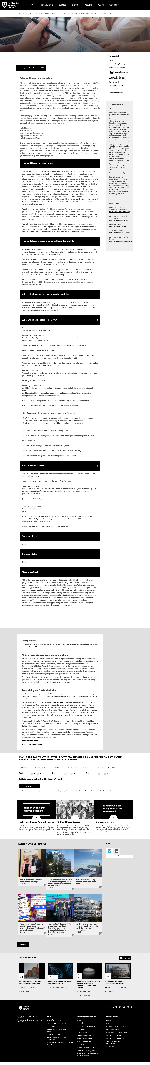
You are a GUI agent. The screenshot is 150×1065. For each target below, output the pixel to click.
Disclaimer (80, 1047)
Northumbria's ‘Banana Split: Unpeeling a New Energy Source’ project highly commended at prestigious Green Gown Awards (59, 931)
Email (21, 776)
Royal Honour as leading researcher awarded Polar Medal (86, 885)
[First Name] (26, 770)
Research (80, 1026)
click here (110, 794)
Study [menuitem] (33, 5)
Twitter (109, 854)
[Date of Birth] (41, 770)
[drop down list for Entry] (118, 770)
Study (50, 1020)
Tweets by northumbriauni (117, 859)
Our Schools (51, 1029)
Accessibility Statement (85, 1041)
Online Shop (110, 1049)
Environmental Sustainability (116, 1035)
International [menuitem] (47, 5)
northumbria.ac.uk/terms (118, 220)
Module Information (116, 93)
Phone (55, 776)
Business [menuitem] (62, 5)
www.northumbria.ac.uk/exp (119, 212)
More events (125, 961)
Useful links (112, 1020)
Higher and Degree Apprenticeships (36, 825)
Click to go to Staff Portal (115, 1041)
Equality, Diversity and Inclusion (117, 1029)
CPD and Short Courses (68, 825)
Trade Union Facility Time (86, 1053)
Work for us (81, 1032)
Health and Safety (112, 1032)
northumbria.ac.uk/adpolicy (119, 233)
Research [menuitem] (75, 5)
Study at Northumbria (33, 13)
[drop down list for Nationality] (103, 770)
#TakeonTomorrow (105, 825)
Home (20, 13)
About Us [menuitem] (88, 5)
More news (23, 947)
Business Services (83, 1023)
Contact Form (34, 650)
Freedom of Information (85, 1038)
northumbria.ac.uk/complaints (120, 241)
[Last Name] (57, 770)
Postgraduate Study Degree (57, 1026)
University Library (53, 1037)
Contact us (110, 1023)
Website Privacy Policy (85, 1044)
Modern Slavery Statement (86, 1050)
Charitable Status (83, 1035)
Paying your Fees (112, 1026)
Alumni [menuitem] (101, 5)
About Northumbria (86, 1020)
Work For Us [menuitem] (114, 5)
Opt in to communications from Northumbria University (41, 782)
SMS (87, 776)
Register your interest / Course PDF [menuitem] (31, 68)
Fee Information (114, 89)
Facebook (116, 854)
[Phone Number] (87, 770)
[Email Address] (72, 770)
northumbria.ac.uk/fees (118, 226)
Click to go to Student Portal (116, 1038)
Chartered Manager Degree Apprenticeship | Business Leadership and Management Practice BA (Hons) (77, 13)
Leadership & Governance (86, 1029)
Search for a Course (54, 1023)
